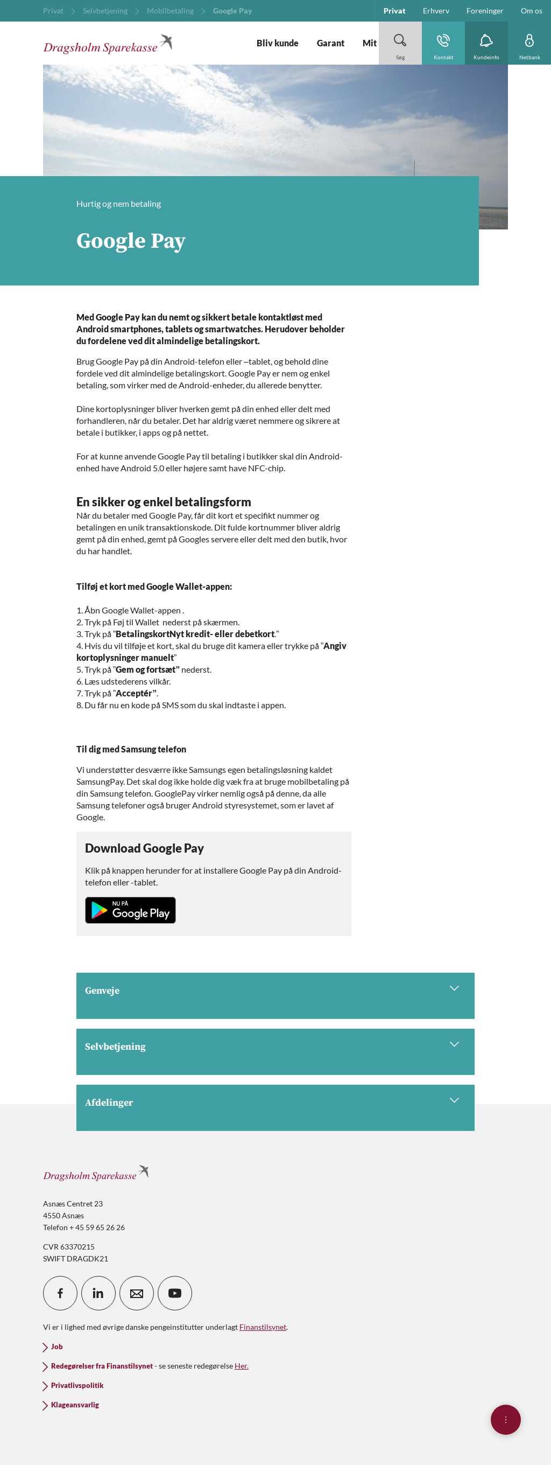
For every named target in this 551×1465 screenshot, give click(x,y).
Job (57, 1347)
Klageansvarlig (75, 1405)
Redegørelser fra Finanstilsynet (102, 1366)
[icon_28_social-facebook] (60, 1293)
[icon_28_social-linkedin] (98, 1293)
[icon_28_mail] (136, 1293)
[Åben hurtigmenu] (506, 1420)
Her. (242, 1365)
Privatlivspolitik (77, 1386)
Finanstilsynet (262, 1326)
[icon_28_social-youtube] (175, 1293)
